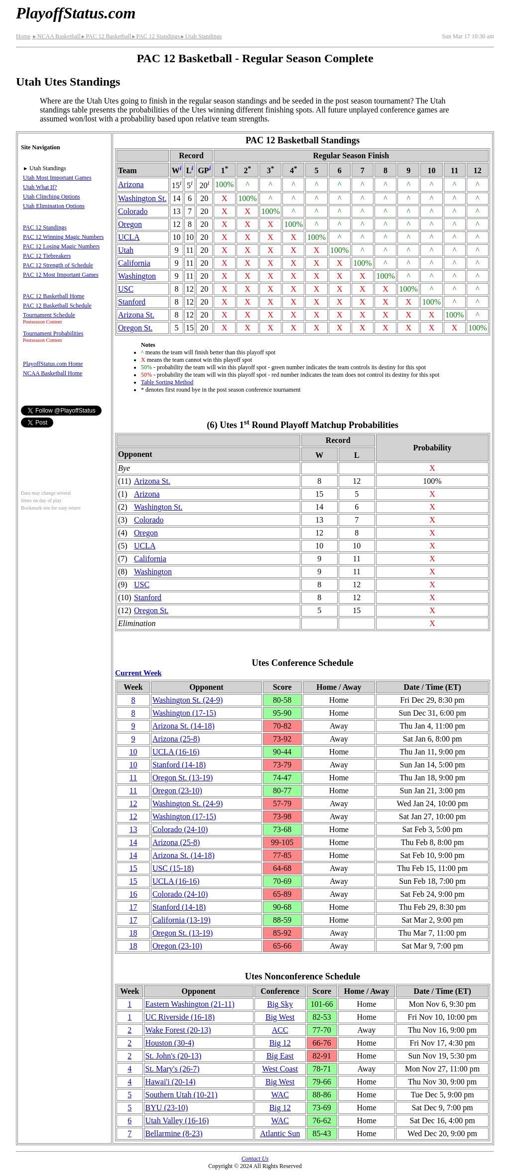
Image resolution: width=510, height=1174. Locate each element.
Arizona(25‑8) (176, 739)
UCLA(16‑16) (176, 751)
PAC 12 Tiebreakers (47, 255)
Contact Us (255, 1158)
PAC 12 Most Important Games (61, 274)
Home (23, 36)
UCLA (129, 237)
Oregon (130, 224)
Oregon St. (135, 327)
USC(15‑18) (173, 868)
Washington (137, 276)
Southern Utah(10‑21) (181, 1094)
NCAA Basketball (56, 36)
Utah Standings (201, 36)
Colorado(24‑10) (180, 829)
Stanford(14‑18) (179, 764)
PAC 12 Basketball (106, 36)
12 (133, 803)
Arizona (131, 184)
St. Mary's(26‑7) (172, 1069)
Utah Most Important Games (57, 177)
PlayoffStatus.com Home (53, 363)
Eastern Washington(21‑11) (190, 1004)
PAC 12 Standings (155, 36)
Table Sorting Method (167, 382)
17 (133, 907)
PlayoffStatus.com (75, 13)
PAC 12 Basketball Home (53, 296)
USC (125, 289)
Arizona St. (136, 315)
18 (133, 933)
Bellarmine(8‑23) (174, 1133)
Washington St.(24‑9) (187, 700)
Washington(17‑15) (184, 713)
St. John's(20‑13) (173, 1056)
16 (133, 894)
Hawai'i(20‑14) (170, 1081)
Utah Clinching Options (51, 196)
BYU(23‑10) (166, 1107)
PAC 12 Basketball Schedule (57, 305)
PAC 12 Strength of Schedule (58, 265)
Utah (125, 250)
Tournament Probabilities (53, 333)
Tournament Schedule (49, 315)
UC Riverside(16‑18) (180, 1017)
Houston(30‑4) (169, 1043)
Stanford (131, 302)
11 (133, 777)
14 (133, 842)
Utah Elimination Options (54, 206)
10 (133, 751)
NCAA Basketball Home (52, 373)
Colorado (133, 211)
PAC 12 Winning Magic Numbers (63, 236)
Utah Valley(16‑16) (177, 1120)
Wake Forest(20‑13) (178, 1030)
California (134, 263)
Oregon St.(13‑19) (182, 777)
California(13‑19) (181, 920)
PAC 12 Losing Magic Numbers (61, 246)
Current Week (138, 672)
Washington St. (142, 198)
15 (133, 868)
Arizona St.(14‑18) (183, 726)
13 (133, 829)
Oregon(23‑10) (177, 790)
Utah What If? (40, 187)
